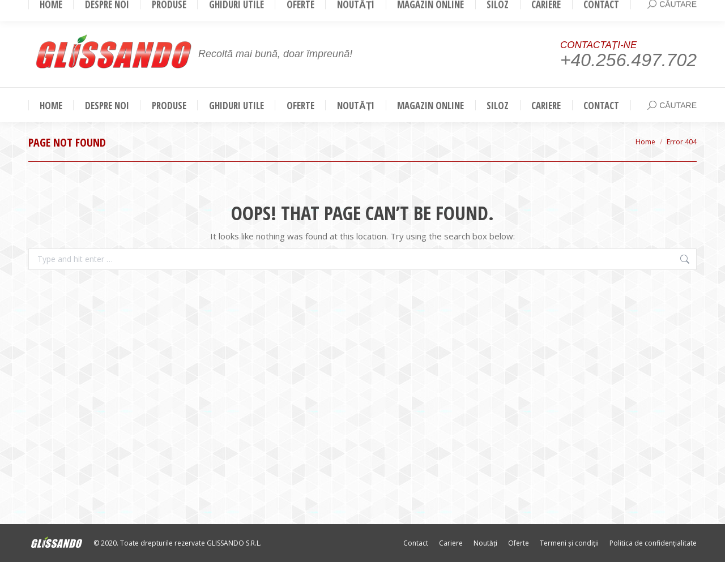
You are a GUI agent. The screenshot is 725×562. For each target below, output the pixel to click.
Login (682, 10)
